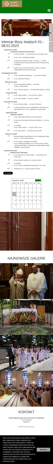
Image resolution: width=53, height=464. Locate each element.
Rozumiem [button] (43, 449)
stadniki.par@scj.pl (28, 426)
